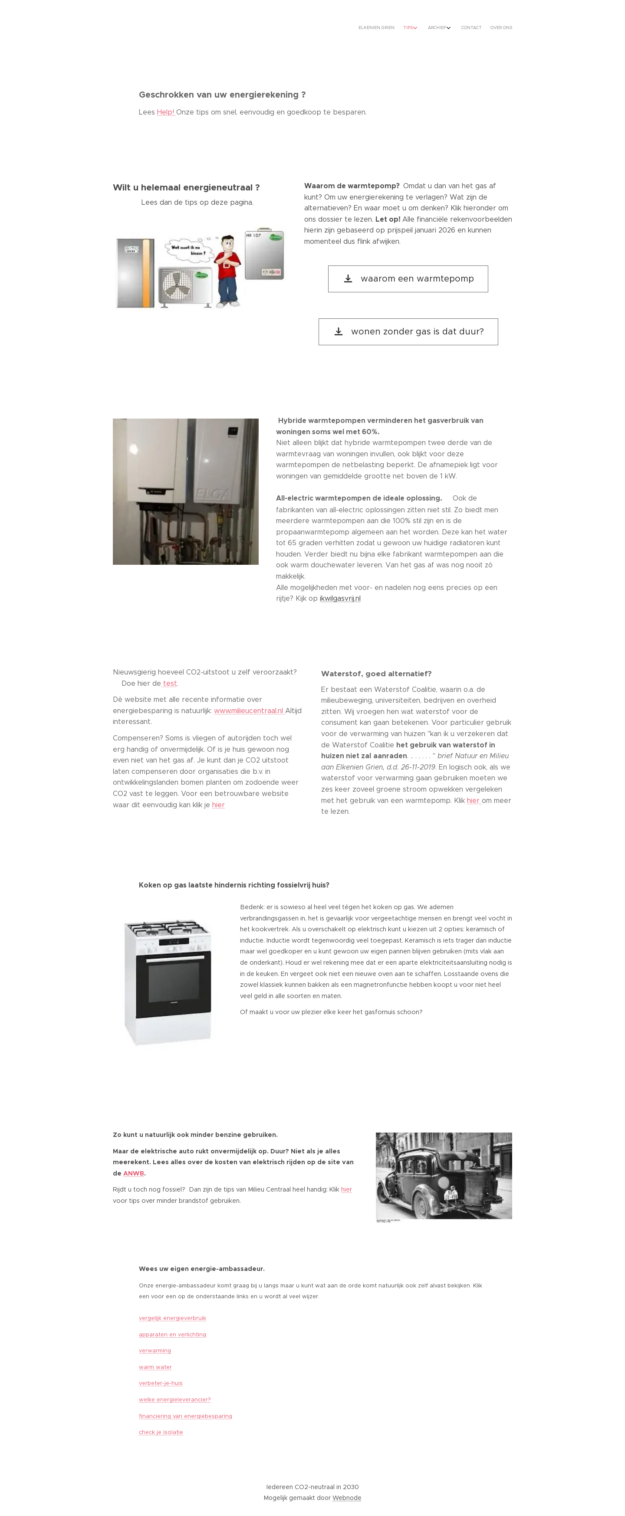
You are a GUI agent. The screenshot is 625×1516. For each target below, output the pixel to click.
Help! (166, 112)
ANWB (133, 1173)
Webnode (347, 1498)
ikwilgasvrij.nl (340, 598)
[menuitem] (465, 28)
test (169, 683)
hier (218, 805)
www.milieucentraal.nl (249, 711)
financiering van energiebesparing (185, 1416)
